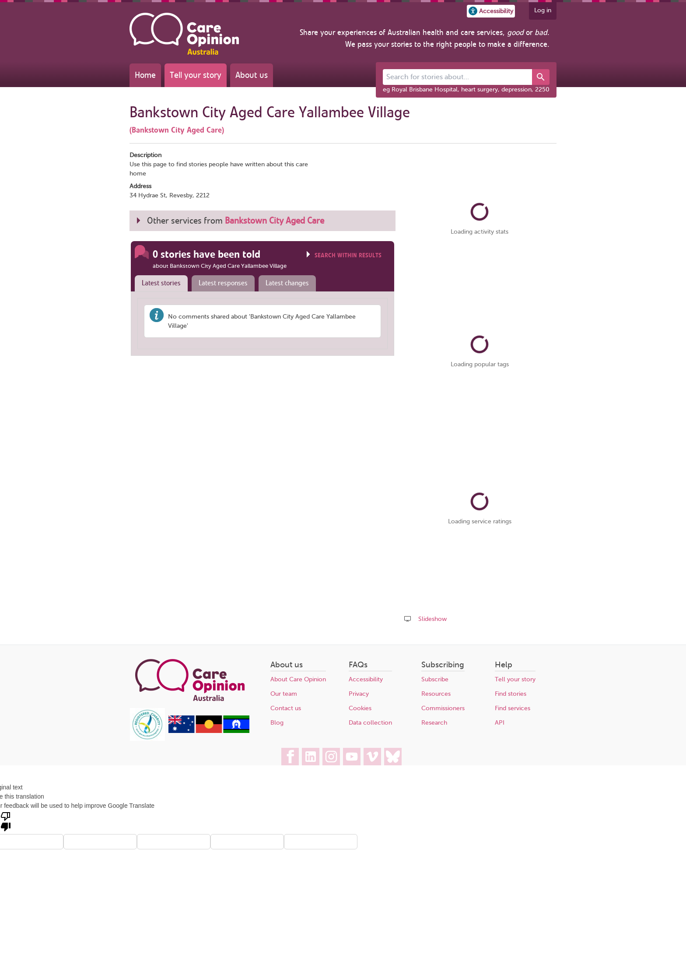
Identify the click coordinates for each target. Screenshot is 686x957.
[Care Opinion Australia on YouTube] (351, 756)
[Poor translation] (5, 820)
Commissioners (443, 708)
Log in (542, 10)
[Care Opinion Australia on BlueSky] (393, 756)
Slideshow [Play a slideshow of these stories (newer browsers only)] (432, 619)
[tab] (159, 283)
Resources (436, 694)
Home (145, 75)
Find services (512, 708)
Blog (277, 722)
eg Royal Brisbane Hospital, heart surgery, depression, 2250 (466, 89)
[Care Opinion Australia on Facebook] (290, 756)
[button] (491, 11)
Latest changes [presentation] (287, 283)
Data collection (370, 722)
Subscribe (434, 679)
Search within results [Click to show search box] (348, 255)
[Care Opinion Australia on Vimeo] (372, 756)
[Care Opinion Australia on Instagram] (331, 756)
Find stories (510, 694)
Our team (283, 694)
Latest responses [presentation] (223, 283)
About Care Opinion (298, 679)
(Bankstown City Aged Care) (177, 130)
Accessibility (366, 679)
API (499, 722)
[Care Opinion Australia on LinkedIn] (310, 756)
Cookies (360, 708)
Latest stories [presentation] (161, 283)
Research (434, 722)
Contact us (285, 708)
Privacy (359, 694)
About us (251, 75)
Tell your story (195, 75)
